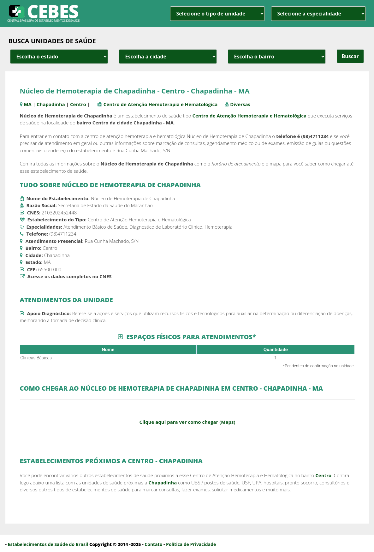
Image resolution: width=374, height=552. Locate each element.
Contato (153, 544)
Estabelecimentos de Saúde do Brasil (48, 544)
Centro (78, 104)
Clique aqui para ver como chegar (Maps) (187, 422)
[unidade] (217, 13)
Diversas (240, 104)
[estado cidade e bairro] (59, 56)
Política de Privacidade (191, 544)
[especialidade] (318, 13)
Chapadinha (51, 104)
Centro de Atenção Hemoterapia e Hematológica (161, 104)
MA (28, 104)
